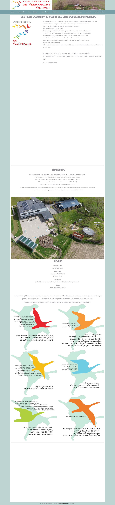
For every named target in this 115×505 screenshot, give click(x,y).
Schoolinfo (21, 12)
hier (44, 59)
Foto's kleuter (33, 12)
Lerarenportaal (100, 12)
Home (12, 12)
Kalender (88, 12)
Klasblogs (55, 12)
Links (63, 12)
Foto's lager (45, 12)
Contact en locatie (75, 12)
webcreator (63, 504)
